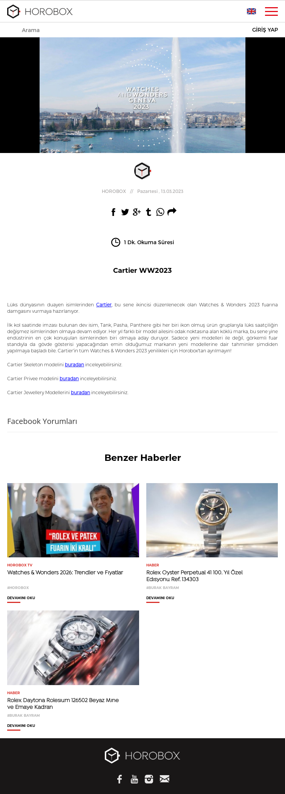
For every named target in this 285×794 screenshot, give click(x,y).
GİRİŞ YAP (265, 30)
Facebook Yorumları (42, 421)
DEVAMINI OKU (21, 598)
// (142, 191)
